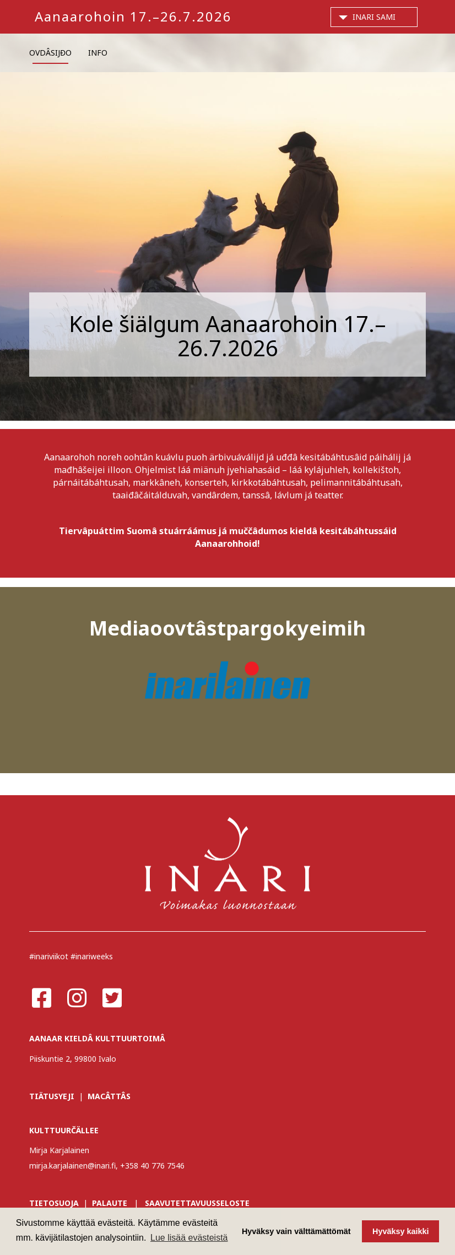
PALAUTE (109, 1203)
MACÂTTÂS (109, 1096)
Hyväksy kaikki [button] (400, 1231)
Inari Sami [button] (374, 17)
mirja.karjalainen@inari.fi (72, 1165)
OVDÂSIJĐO (50, 52)
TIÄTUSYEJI (51, 1096)
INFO (97, 52)
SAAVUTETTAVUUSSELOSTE (197, 1203)
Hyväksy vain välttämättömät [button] (296, 1231)
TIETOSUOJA (54, 1203)
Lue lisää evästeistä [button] (189, 1237)
